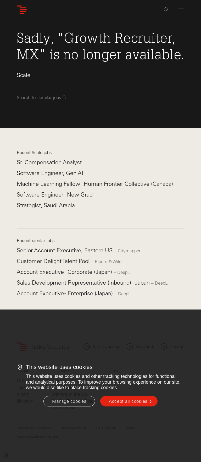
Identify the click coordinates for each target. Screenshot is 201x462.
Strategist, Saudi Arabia (46, 205)
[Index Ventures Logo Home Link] (22, 10)
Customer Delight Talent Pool (54, 261)
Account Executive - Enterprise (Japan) (65, 293)
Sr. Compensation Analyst (49, 162)
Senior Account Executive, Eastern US (65, 250)
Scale (23, 75)
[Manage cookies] (69, 401)
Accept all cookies (128, 401)
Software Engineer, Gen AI (50, 173)
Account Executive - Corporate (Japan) (65, 271)
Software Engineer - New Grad (55, 194)
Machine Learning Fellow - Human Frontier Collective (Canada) (95, 183)
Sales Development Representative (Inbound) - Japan (84, 282)
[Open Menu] (181, 9)
